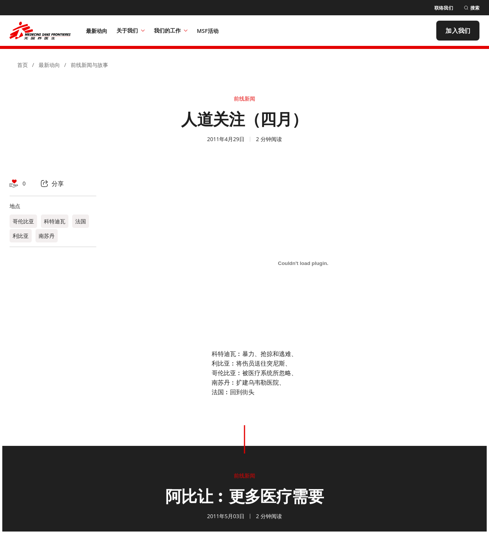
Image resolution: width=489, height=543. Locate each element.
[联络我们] (443, 7)
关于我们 (131, 30)
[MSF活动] (208, 30)
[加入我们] (457, 31)
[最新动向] (97, 30)
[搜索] (471, 7)
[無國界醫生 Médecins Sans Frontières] (40, 30)
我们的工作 (171, 30)
